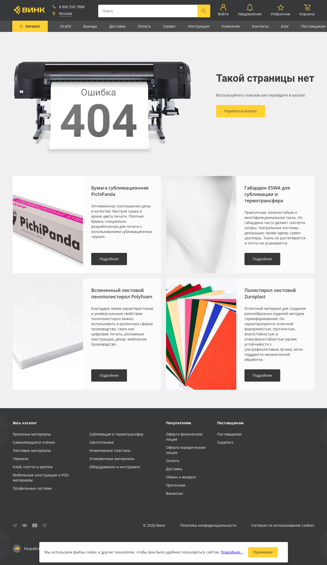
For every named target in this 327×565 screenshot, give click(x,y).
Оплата (144, 26)
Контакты (260, 26)
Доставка (117, 26)
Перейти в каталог (240, 111)
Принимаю (263, 552)
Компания (231, 26)
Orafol (65, 26)
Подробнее (109, 258)
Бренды (90, 26)
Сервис (169, 26)
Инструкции (198, 26)
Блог (285, 26)
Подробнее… (232, 552)
